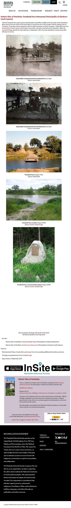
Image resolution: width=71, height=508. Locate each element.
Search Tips (15, 420)
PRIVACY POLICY (29, 504)
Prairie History (36, 11)
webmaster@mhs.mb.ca (32, 416)
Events (56, 11)
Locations (59, 393)
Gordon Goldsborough (36, 225)
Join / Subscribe (46, 449)
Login (65, 5)
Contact (26, 2)
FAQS (42, 441)
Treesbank (5, 26)
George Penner (31, 352)
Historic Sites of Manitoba (11, 16)
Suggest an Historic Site (27, 420)
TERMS (35, 504)
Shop (54, 2)
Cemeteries (51, 393)
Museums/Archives (25, 393)
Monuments (43, 393)
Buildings (35, 393)
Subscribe (36, 2)
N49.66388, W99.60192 (42, 333)
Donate (46, 2)
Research (48, 11)
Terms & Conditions (44, 436)
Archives (63, 11)
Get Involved (23, 11)
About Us (12, 11)
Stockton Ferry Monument (30, 345)
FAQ (36, 420)
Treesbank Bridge (7, 30)
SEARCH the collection (26, 388)
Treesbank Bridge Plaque (29, 342)
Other (65, 393)
